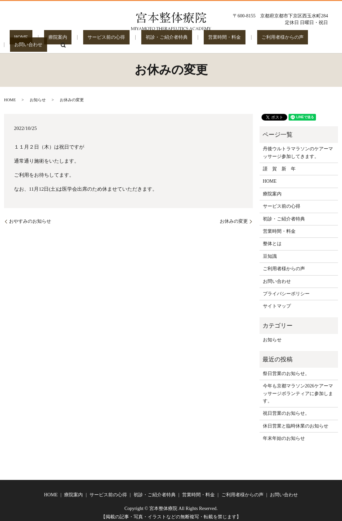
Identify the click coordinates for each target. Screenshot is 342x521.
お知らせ (38, 95)
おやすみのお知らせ (30, 216)
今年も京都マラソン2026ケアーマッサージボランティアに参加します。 (298, 389)
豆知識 (270, 251)
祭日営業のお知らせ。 (286, 368)
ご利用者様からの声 (242, 39)
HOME (25, 39)
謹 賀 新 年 (279, 164)
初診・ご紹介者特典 (144, 39)
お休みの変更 (234, 216)
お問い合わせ (289, 39)
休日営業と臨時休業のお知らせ (295, 421)
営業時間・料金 (192, 39)
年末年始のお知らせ (284, 433)
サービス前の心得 (92, 39)
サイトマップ (277, 301)
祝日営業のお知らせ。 (286, 408)
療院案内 (53, 39)
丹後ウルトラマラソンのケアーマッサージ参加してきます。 (298, 148)
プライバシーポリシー (286, 289)
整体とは (272, 238)
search (319, 40)
